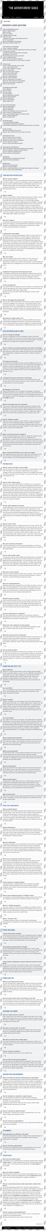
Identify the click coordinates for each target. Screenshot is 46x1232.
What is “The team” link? (9, 117)
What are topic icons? (8, 101)
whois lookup (35, 1190)
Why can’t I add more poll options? (11, 71)
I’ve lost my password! (8, 40)
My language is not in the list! (10, 54)
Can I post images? (7, 93)
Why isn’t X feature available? (10, 166)
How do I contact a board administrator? (12, 169)
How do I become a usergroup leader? (12, 112)
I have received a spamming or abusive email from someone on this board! (21, 125)
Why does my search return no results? (12, 138)
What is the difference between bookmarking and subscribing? (18, 148)
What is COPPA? (7, 32)
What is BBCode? (7, 89)
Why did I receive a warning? (10, 77)
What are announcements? (9, 96)
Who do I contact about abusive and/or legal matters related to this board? (21, 168)
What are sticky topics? (8, 98)
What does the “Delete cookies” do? (11, 43)
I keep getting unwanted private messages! (13, 123)
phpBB (6, 397)
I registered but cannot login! (10, 35)
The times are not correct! (9, 51)
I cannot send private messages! (11, 122)
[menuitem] (12, 17)
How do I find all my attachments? (11, 159)
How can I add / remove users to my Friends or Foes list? (17, 132)
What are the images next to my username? (13, 55)
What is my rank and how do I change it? (13, 58)
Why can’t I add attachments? (10, 76)
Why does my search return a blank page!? (13, 140)
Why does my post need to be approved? (13, 82)
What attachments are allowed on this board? (14, 158)
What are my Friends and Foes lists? (12, 130)
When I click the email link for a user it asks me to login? (16, 60)
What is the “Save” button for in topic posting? (14, 80)
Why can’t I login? (7, 36)
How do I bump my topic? (9, 83)
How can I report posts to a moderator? (12, 79)
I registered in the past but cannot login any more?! (15, 38)
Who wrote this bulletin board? (10, 165)
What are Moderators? (8, 108)
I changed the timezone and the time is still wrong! (15, 52)
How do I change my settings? (10, 48)
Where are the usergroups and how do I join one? (15, 111)
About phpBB (35, 1164)
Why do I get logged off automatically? (12, 41)
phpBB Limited (7, 1162)
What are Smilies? (7, 92)
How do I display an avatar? (9, 57)
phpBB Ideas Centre (36, 1175)
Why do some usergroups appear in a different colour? (16, 114)
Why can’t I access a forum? (10, 74)
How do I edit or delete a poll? (10, 73)
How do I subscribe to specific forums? (12, 151)
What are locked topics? (9, 99)
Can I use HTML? (7, 90)
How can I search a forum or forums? (12, 137)
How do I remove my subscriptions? (11, 153)
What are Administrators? (9, 106)
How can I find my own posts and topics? (13, 143)
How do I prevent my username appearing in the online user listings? (19, 49)
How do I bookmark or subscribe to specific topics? (15, 150)
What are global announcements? (11, 95)
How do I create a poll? (8, 70)
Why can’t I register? (8, 33)
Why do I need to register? (9, 30)
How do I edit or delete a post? (10, 67)
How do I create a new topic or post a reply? (13, 65)
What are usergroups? (8, 109)
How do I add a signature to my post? (12, 68)
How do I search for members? (10, 141)
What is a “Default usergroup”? (10, 115)
